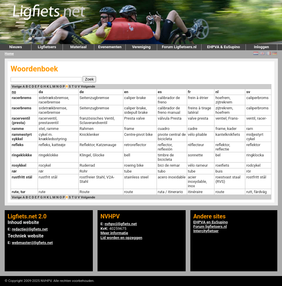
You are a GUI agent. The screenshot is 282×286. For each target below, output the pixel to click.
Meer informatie (114, 233)
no (14, 92)
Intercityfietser (206, 231)
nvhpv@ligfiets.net (121, 224)
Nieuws (15, 47)
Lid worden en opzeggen (121, 237)
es (160, 92)
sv (248, 92)
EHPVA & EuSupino (223, 47)
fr (189, 92)
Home (9, 53)
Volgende (88, 86)
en (126, 92)
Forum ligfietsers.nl (210, 226)
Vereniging (141, 47)
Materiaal (78, 47)
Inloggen (261, 47)
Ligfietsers (47, 47)
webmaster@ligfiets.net (32, 242)
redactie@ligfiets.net (30, 229)
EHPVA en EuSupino (210, 222)
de (82, 92)
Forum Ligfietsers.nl (179, 47)
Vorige (17, 86)
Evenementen (109, 47)
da (41, 92)
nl (217, 92)
